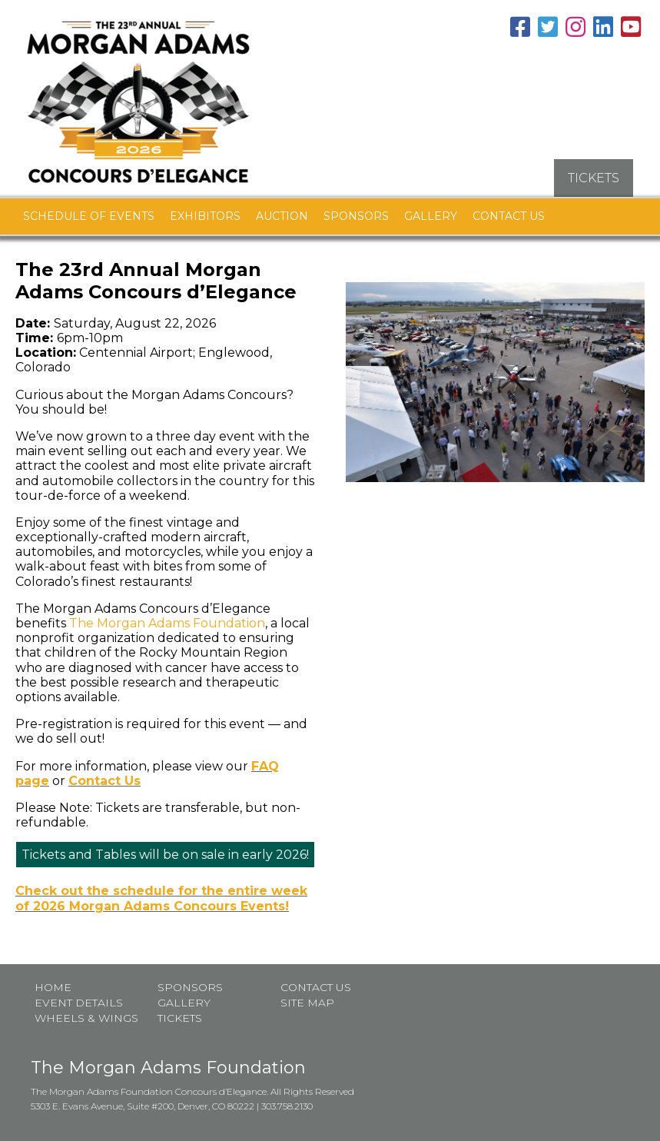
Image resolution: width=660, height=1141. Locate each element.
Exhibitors (205, 215)
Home (53, 986)
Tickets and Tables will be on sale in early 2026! (165, 854)
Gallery (430, 215)
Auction (282, 215)
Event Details (79, 1002)
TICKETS (593, 177)
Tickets (180, 1017)
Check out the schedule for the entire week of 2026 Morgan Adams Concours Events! (161, 897)
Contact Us (509, 215)
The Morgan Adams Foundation (167, 622)
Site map (307, 1002)
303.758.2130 (287, 1105)
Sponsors (356, 215)
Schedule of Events (88, 215)
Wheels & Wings (86, 1017)
